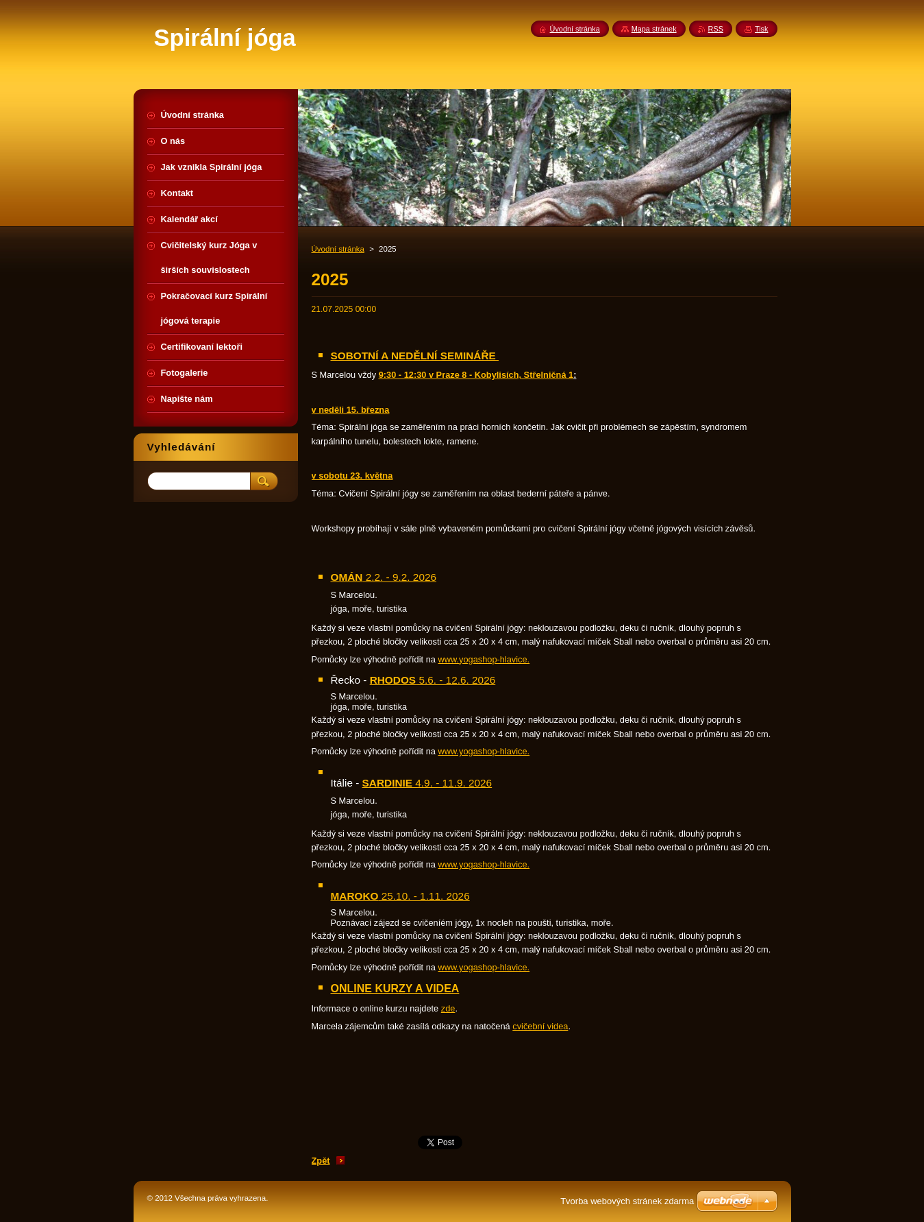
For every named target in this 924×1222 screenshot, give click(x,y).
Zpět (321, 1160)
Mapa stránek (654, 29)
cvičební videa (540, 1026)
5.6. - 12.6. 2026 (433, 680)
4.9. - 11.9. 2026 (427, 783)
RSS (715, 29)
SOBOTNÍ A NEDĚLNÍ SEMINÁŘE (415, 355)
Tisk (762, 29)
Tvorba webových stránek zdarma (627, 1201)
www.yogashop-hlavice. (483, 659)
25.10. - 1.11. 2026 (400, 896)
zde (448, 1008)
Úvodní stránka (338, 249)
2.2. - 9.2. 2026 (384, 577)
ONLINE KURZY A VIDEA (395, 988)
